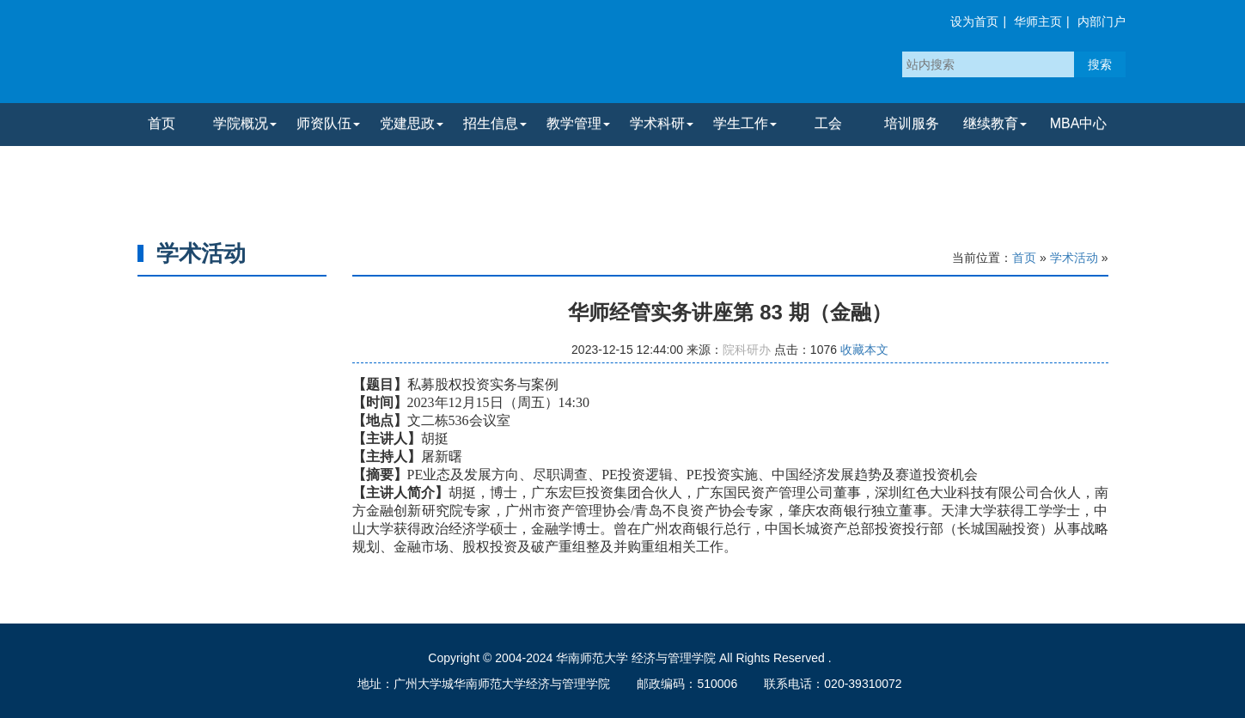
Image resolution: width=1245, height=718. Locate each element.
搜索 (1100, 64)
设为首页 (974, 21)
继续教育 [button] (995, 123)
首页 (161, 123)
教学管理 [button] (578, 123)
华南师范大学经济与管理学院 (324, 56)
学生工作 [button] (745, 123)
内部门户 (1101, 21)
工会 (828, 123)
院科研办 (747, 349)
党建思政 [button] (411, 123)
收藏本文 (864, 349)
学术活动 (1074, 258)
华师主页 (1038, 21)
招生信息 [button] (495, 123)
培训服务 (911, 123)
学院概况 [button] (245, 123)
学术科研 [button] (661, 123)
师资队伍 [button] (328, 123)
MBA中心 (1079, 123)
